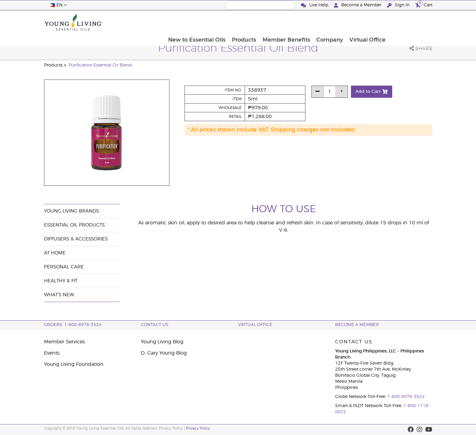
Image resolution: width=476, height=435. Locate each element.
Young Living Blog (162, 341)
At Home (55, 253)
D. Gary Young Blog (164, 353)
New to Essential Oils (238, 22)
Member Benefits (329, 22)
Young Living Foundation (74, 364)
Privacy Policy (198, 428)
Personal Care (64, 267)
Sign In (399, 5)
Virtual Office (411, 22)
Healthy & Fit (60, 281)
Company (372, 22)
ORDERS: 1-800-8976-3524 (73, 325)
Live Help (315, 5)
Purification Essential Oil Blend (100, 65)
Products (286, 22)
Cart (423, 4)
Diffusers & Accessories (76, 239)
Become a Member (358, 5)
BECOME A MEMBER (357, 325)
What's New (59, 295)
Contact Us (154, 325)
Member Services (64, 341)
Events (51, 353)
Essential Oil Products (74, 225)
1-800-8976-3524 (406, 397)
